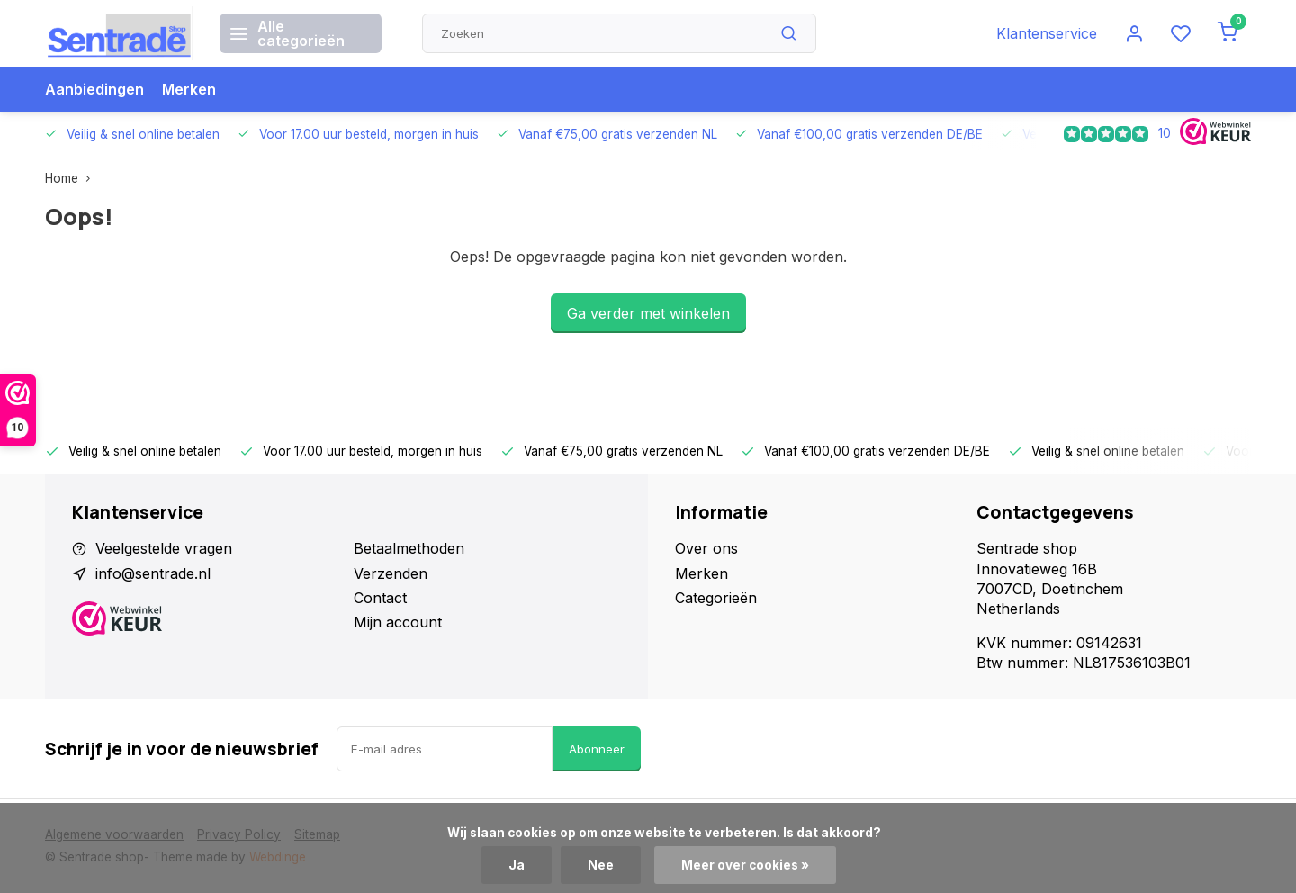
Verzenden (391, 573)
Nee (601, 865)
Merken (189, 89)
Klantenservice (1046, 33)
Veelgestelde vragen (163, 548)
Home (71, 178)
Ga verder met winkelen (648, 313)
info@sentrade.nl (153, 573)
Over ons (706, 548)
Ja (516, 865)
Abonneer (597, 749)
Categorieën (716, 598)
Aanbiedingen (94, 89)
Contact (380, 598)
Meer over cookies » (745, 865)
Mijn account (398, 622)
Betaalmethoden (409, 548)
